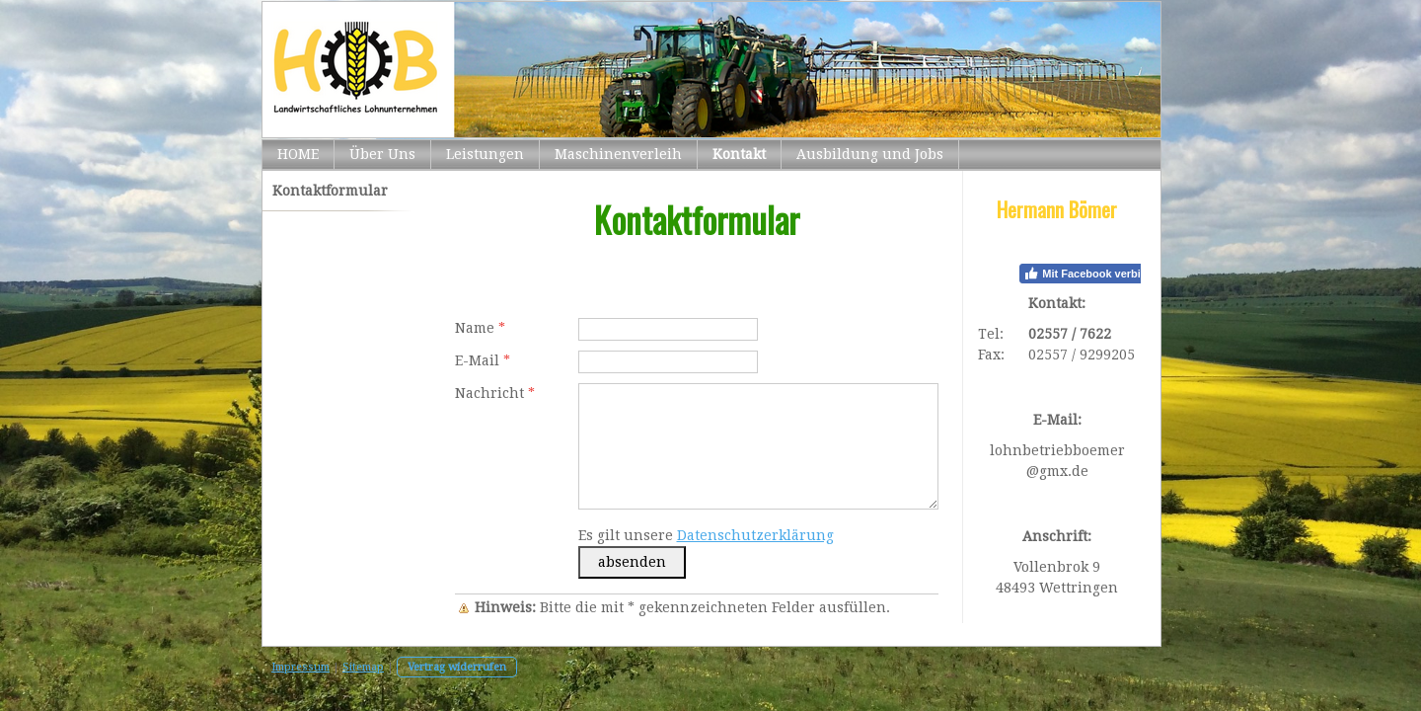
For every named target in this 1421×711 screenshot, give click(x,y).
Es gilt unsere (706, 535)
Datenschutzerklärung (755, 535)
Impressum (300, 667)
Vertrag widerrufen (457, 667)
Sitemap (363, 667)
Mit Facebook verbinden (1094, 273)
